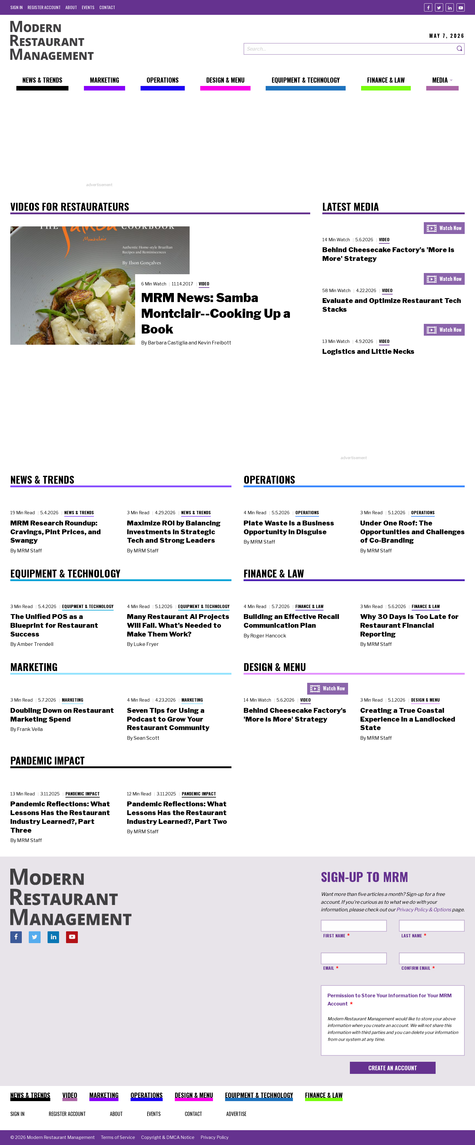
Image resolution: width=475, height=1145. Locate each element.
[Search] (460, 49)
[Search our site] (349, 49)
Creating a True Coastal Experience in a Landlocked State (407, 719)
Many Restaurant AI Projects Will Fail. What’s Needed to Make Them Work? (178, 625)
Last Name (411, 935)
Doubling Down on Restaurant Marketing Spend (62, 714)
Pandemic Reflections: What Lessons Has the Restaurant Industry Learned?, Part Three (60, 817)
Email (328, 968)
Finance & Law (309, 606)
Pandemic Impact (82, 793)
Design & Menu (425, 699)
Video (204, 283)
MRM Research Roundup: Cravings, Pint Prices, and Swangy (55, 532)
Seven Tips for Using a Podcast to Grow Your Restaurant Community (168, 719)
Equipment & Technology (88, 606)
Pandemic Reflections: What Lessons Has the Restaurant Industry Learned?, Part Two (177, 813)
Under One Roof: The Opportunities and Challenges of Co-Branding (412, 532)
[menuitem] (16, 7)
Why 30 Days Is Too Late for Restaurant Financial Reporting (409, 625)
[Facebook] (428, 7)
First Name (334, 935)
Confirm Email (415, 968)
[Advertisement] (237, 139)
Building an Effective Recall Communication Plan (291, 621)
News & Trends (79, 512)
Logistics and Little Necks (368, 351)
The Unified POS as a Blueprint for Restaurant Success (54, 625)
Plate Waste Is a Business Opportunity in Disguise (289, 527)
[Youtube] (461, 7)
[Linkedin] (450, 7)
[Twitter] (439, 7)
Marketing (72, 699)
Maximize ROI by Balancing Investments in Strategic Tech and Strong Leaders (174, 532)
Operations (307, 512)
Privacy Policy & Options (423, 910)
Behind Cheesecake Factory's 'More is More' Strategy (295, 714)
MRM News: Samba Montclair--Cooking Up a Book (216, 313)
